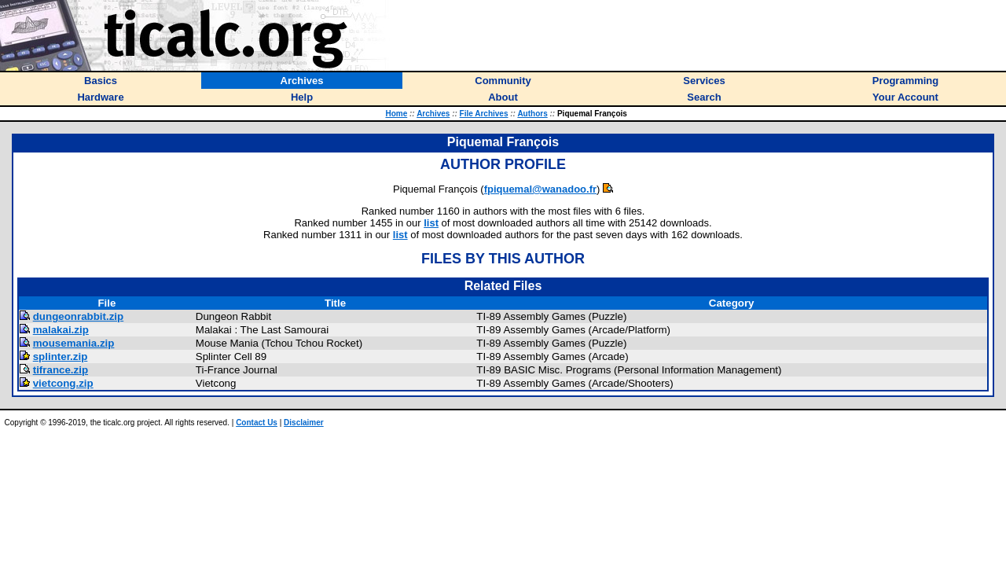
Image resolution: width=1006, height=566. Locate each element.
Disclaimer (304, 422)
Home (396, 113)
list (431, 223)
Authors (532, 113)
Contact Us (256, 422)
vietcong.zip (63, 383)
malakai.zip (61, 330)
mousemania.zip (74, 343)
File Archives (484, 113)
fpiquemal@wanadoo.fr (540, 189)
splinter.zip (60, 356)
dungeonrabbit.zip (78, 316)
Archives (433, 113)
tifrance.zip (60, 370)
